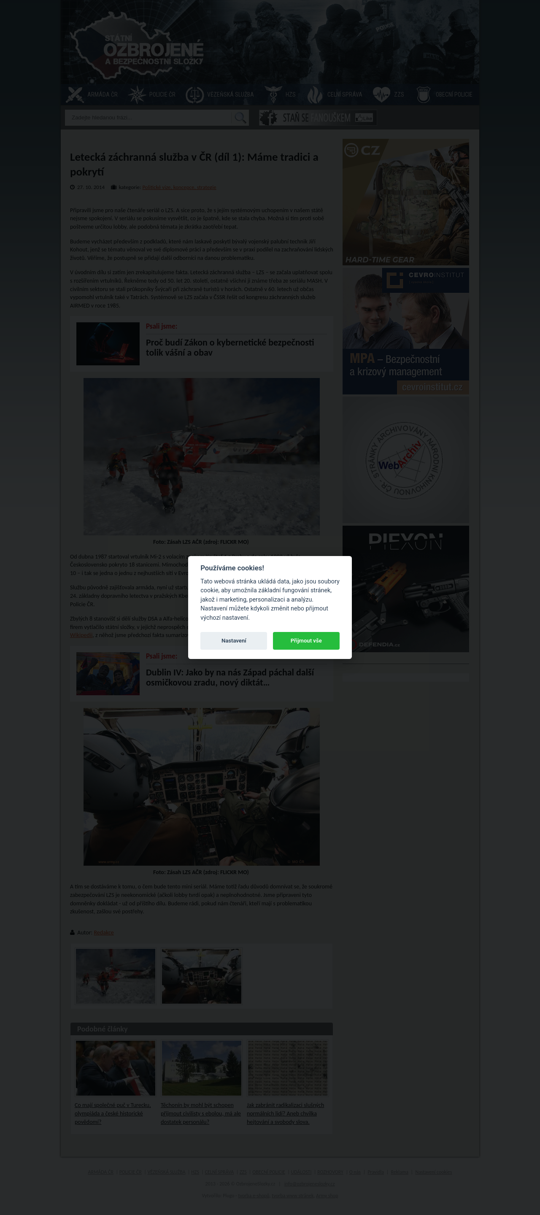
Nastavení (233, 640)
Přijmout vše (306, 640)
